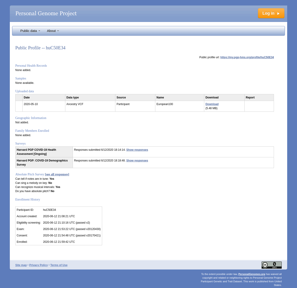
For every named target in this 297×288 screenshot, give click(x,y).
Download (211, 104)
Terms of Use (58, 265)
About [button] (53, 31)
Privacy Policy (38, 265)
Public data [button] (30, 31)
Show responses (137, 149)
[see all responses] (57, 174)
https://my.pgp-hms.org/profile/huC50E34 (247, 57)
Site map (21, 265)
